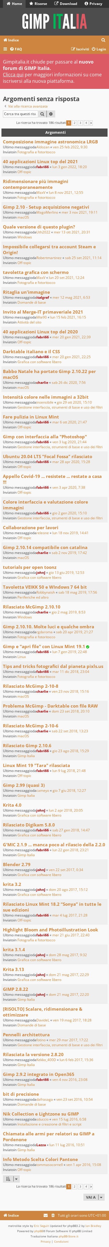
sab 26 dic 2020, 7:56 (69, 382)
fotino (41, 1039)
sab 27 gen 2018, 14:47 (71, 830)
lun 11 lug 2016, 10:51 (67, 1144)
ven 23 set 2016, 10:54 (74, 1099)
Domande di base (31, 302)
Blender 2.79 (17, 864)
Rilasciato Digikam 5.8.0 (29, 825)
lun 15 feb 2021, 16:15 (68, 317)
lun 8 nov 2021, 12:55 (66, 192)
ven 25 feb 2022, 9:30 (70, 147)
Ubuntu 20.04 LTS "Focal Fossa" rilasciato (47, 456)
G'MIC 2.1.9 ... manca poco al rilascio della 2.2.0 (54, 844)
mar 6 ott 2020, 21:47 (69, 422)
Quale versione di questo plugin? (39, 227)
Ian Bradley (93, 1226)
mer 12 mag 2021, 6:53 (71, 297)
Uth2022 (43, 232)
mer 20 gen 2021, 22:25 (71, 356)
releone (42, 532)
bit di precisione (21, 1094)
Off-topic (24, 171)
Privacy (93, 3)
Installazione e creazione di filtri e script (49, 1124)
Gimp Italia (26, 755)
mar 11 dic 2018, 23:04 (70, 671)
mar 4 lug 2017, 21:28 (69, 915)
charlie (42, 382)
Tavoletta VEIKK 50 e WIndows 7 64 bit (45, 587)
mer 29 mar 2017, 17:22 (68, 1039)
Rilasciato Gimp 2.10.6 (27, 745)
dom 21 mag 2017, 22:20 (69, 994)
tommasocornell (49, 1164)
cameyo (42, 790)
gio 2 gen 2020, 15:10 (69, 513)
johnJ (40, 572)
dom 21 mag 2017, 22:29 (69, 974)
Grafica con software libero (39, 361)
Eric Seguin (41, 1226)
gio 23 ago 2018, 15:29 (70, 750)
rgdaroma (44, 631)
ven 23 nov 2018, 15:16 (70, 691)
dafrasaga (44, 1099)
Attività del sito (29, 322)
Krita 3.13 (13, 969)
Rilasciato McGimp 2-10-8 (30, 686)
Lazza (41, 1144)
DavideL (42, 1020)
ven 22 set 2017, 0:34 (66, 869)
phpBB (38, 1231)
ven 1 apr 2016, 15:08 (83, 1164)
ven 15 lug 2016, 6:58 (69, 1119)
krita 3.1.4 (14, 949)
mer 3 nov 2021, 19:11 (80, 212)
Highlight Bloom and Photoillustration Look (50, 930)
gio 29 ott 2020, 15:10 (74, 402)
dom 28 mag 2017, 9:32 (68, 954)
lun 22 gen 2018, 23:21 (70, 849)
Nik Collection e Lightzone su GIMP (41, 1114)
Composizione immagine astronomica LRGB (50, 142)
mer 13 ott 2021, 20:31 (72, 232)
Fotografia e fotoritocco (36, 152)
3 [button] (80, 123)
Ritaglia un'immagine (26, 292)
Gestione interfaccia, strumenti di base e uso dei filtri (60, 407)
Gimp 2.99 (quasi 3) (24, 785)
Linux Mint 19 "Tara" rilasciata (36, 765)
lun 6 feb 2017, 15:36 (76, 1059)
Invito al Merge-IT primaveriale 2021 (43, 312)
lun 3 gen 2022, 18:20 (69, 166)
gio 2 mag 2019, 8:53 (68, 612)
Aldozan (42, 147)
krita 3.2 (12, 884)
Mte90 (41, 317)
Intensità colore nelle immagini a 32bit (46, 397)
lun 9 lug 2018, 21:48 (69, 770)
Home (14, 3)
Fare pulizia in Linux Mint (31, 417)
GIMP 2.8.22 (15, 989)
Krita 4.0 (12, 805)
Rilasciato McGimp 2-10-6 (30, 726)
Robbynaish (45, 592)
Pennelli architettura (26, 1034)
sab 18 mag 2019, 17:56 (77, 592)
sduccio (42, 1119)
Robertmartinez (49, 257)
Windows (24, 237)
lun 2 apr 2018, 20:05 (66, 810)
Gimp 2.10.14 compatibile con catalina (45, 547)
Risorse (38, 3)
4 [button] (86, 123)
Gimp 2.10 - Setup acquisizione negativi (46, 207)
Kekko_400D (46, 1059)
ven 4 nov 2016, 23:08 (69, 1079)
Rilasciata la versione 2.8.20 (33, 1054)
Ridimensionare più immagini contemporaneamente (35, 184)
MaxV (40, 192)
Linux (21, 656)
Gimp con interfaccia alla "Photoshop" (45, 436)
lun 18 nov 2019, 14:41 (70, 532)
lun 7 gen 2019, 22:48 (69, 651)
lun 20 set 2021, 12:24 (66, 277)
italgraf (42, 297)
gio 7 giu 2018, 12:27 (69, 790)
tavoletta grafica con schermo (36, 272)
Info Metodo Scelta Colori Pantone (40, 1159)
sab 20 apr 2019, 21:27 (74, 631)
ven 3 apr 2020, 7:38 (68, 487)
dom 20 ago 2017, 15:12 (68, 889)
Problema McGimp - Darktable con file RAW (50, 706)
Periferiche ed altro (33, 597)
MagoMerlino (47, 212)
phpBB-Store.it (68, 1236)
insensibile (44, 402)
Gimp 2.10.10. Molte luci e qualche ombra (48, 626)
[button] (91, 123)
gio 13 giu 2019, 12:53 (66, 572)
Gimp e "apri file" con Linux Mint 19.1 (44, 646)
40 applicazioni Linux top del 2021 (40, 161)
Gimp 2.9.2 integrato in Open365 (38, 1074)
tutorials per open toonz (29, 567)
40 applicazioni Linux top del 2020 (40, 332)
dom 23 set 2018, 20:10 (71, 711)
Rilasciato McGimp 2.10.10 (31, 607)
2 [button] (74, 123)
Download (65, 3)
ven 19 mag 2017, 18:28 (72, 1020)
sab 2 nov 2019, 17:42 (69, 552)
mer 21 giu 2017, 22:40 (71, 935)
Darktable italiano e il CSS (31, 351)
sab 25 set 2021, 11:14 (83, 257)
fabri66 (42, 166)
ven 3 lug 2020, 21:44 (69, 441)
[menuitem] (103, 40)
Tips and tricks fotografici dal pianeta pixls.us (53, 666)
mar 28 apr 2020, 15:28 (71, 461)
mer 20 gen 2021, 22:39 (71, 337)
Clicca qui (13, 74)
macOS (23, 217)
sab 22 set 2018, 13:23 (70, 731)
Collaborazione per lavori (30, 527)
